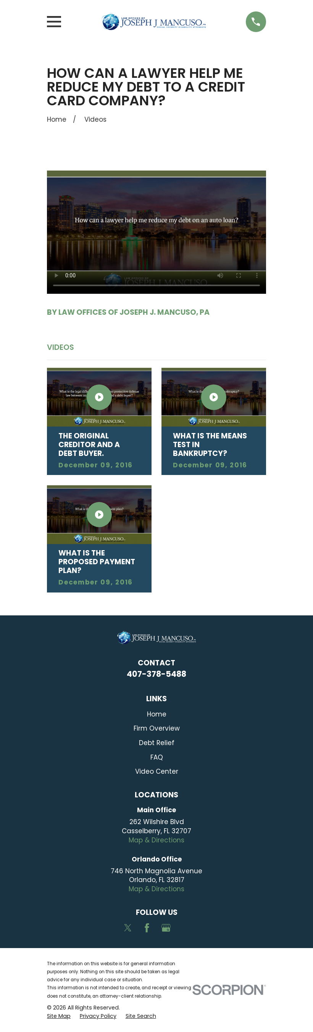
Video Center (156, 771)
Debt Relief (156, 742)
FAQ (156, 757)
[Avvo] (185, 927)
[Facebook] (147, 927)
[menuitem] (59, 1016)
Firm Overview (157, 728)
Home (156, 714)
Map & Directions (156, 840)
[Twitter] (127, 927)
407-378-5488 (156, 673)
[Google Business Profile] (166, 927)
